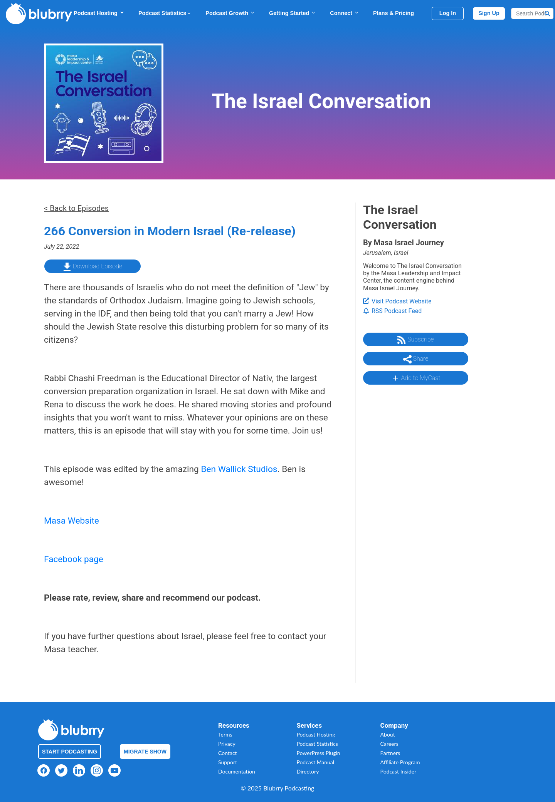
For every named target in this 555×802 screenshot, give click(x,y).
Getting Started (292, 13)
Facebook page (73, 559)
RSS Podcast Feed (392, 311)
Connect (344, 13)
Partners (390, 753)
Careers (389, 743)
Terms (225, 734)
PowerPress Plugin (318, 753)
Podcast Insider (398, 771)
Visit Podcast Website (397, 301)
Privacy (226, 743)
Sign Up (489, 13)
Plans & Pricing (393, 13)
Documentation (236, 771)
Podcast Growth (230, 13)
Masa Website (71, 521)
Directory (307, 771)
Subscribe (415, 340)
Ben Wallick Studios (239, 469)
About (387, 734)
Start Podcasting (69, 751)
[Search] (532, 13)
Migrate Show (145, 751)
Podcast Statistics (165, 13)
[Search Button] (548, 13)
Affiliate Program (400, 762)
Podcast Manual (315, 762)
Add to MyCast (415, 378)
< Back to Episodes (76, 208)
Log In (447, 13)
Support (227, 762)
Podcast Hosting (99, 13)
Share (416, 359)
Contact (227, 753)
